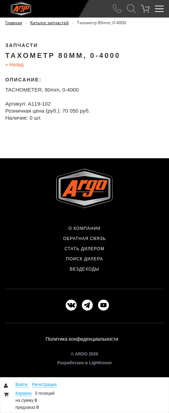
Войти (21, 384)
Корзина (23, 393)
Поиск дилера (84, 259)
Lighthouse (100, 362)
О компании (84, 228)
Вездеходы (84, 269)
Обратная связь (84, 238)
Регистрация (44, 384)
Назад (14, 64)
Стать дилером (85, 248)
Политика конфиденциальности (82, 339)
